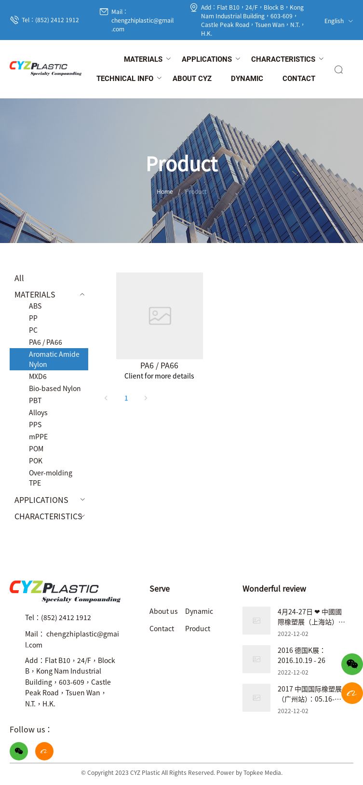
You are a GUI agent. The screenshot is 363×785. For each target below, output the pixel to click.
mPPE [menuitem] (38, 436)
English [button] (338, 20)
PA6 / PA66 (159, 365)
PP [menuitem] (33, 318)
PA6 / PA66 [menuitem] (45, 342)
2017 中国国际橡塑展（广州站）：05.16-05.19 (310, 699)
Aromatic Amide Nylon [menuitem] (54, 359)
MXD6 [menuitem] (38, 376)
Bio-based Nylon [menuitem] (55, 388)
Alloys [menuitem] (38, 412)
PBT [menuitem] (35, 400)
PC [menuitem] (33, 330)
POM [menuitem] (36, 448)
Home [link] (165, 191)
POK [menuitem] (35, 460)
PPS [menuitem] (35, 424)
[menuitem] (143, 59)
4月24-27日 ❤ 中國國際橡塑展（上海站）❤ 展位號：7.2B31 (311, 621)
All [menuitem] (19, 278)
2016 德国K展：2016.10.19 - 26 (302, 655)
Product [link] (196, 191)
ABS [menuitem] (35, 306)
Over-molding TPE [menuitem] (50, 477)
